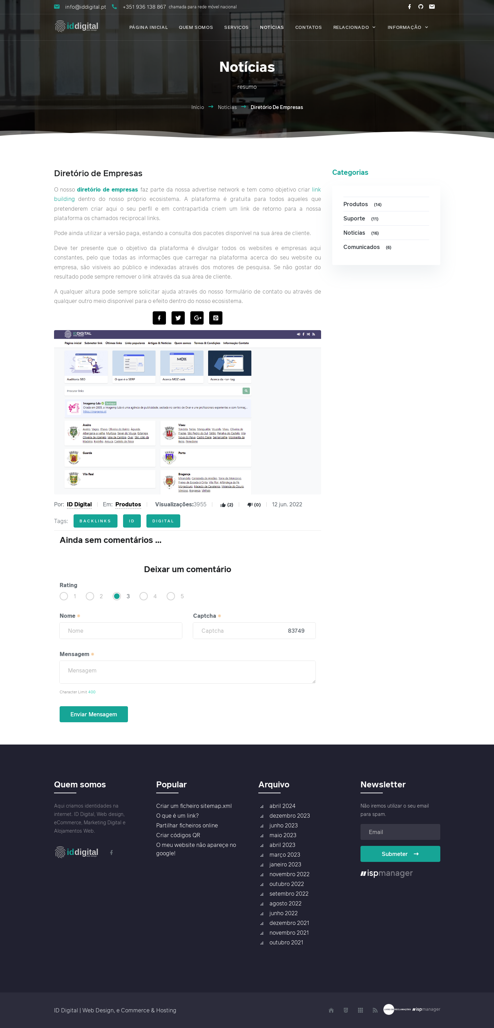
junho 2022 (283, 913)
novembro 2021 (289, 932)
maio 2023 (282, 835)
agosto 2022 (285, 903)
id (132, 520)
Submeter (400, 854)
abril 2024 (282, 806)
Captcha (207, 616)
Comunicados (368, 247)
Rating (68, 585)
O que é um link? (177, 815)
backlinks (95, 520)
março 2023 (284, 854)
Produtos (128, 504)
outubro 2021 (286, 942)
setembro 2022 (289, 893)
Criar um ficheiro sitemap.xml (194, 806)
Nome (70, 616)
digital (163, 520)
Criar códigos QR (178, 835)
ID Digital (79, 504)
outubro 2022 (286, 884)
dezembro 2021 (289, 923)
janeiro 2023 (285, 864)
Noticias (362, 233)
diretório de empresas (107, 189)
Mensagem (77, 654)
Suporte (361, 219)
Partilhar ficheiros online (187, 825)
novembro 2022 (289, 874)
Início (197, 107)
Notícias (227, 107)
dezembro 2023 (289, 815)
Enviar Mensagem (93, 714)
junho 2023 (283, 825)
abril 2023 (282, 845)
